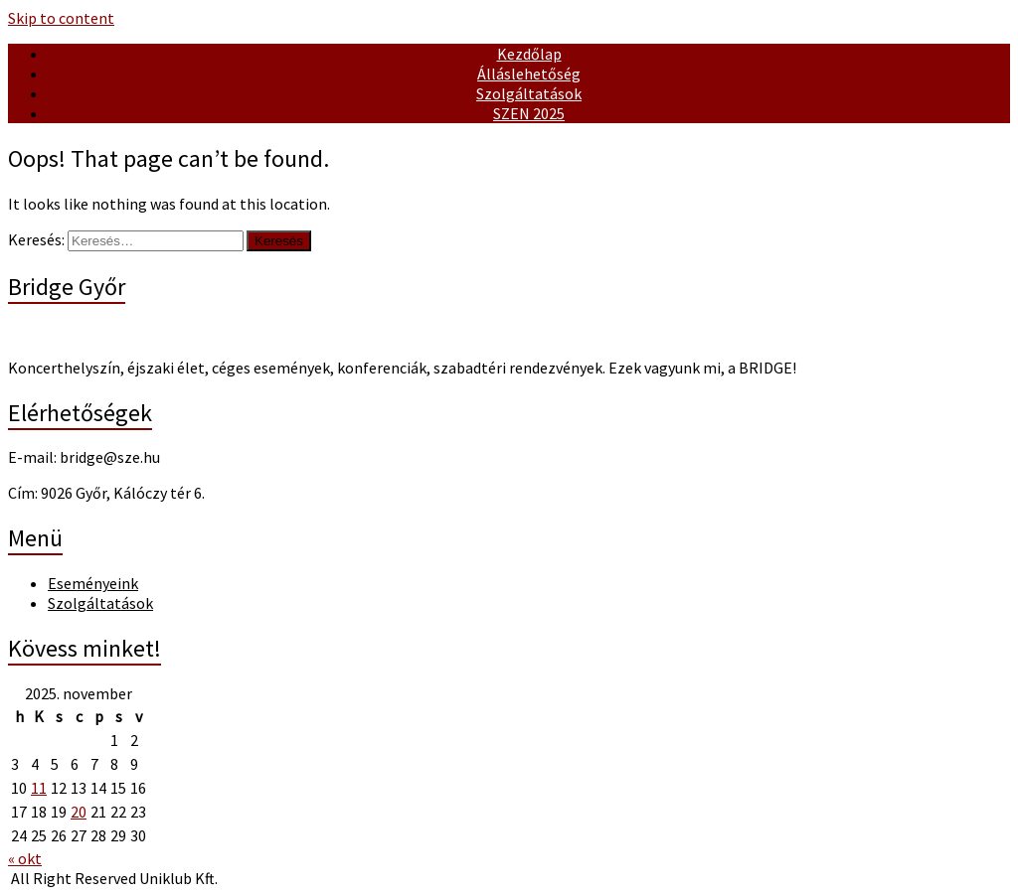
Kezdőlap (529, 54)
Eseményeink (93, 583)
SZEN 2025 (529, 113)
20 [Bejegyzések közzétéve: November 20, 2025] (78, 811)
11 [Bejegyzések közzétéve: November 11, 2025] (39, 788)
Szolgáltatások (529, 93)
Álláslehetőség (529, 73)
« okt (25, 858)
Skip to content (61, 18)
